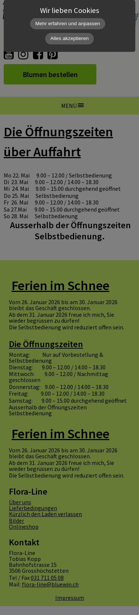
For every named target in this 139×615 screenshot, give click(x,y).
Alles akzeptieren (69, 38)
